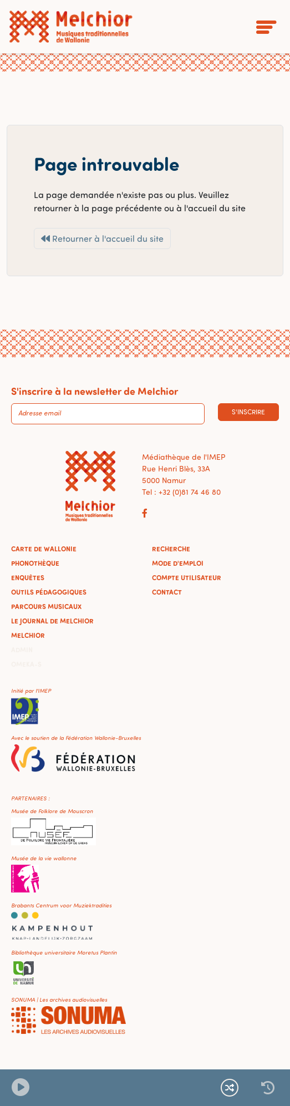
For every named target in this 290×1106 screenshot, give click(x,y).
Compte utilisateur (186, 577)
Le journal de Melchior (52, 620)
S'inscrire (248, 412)
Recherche (171, 548)
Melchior (28, 635)
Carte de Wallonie (44, 548)
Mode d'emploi (177, 563)
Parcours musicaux (46, 606)
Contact (167, 591)
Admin (22, 649)
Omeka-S (26, 663)
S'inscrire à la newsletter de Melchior (94, 391)
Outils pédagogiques (49, 591)
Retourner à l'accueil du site (102, 238)
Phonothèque (35, 563)
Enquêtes (27, 577)
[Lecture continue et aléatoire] (229, 1087)
